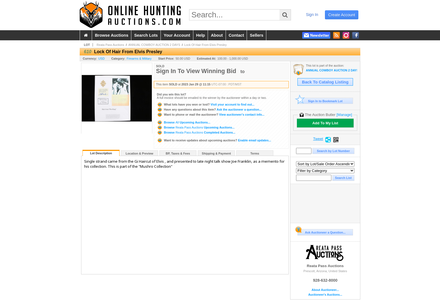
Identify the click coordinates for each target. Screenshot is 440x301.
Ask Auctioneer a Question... (321, 231)
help (200, 35)
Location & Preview (139, 153)
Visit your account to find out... (205, 104)
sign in (312, 14)
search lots (146, 35)
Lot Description (101, 153)
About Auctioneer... (325, 289)
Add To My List (325, 123)
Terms (254, 153)
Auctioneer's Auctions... (325, 294)
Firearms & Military (139, 58)
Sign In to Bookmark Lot (320, 101)
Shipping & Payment (216, 153)
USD (101, 58)
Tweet (318, 139)
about (217, 35)
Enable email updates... (214, 140)
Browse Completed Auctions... (196, 132)
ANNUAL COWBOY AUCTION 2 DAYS (154, 44)
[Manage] (344, 115)
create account (341, 15)
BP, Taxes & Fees (178, 153)
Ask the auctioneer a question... (209, 109)
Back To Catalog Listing (325, 82)
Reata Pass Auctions (110, 44)
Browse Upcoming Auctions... (183, 122)
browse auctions (111, 35)
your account (177, 35)
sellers (256, 35)
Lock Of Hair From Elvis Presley (205, 44)
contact (236, 35)
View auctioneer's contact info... (210, 114)
